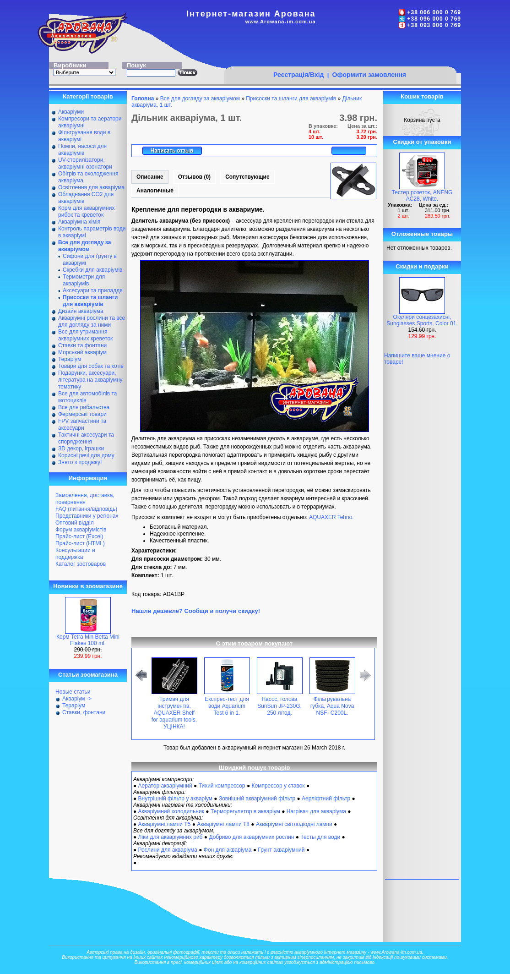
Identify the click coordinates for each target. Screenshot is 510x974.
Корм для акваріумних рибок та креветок (86, 211)
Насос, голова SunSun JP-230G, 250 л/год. (279, 706)
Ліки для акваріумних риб (170, 837)
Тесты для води (320, 837)
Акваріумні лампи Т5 (164, 824)
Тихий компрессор (222, 785)
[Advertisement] (340, 49)
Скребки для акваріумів (92, 270)
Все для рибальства (83, 407)
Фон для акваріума (228, 850)
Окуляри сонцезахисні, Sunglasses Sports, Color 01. (421, 320)
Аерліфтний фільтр (326, 798)
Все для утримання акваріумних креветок (85, 335)
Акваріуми (71, 112)
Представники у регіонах (86, 516)
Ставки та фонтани (82, 345)
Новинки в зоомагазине (88, 586)
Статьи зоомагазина (88, 674)
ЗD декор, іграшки (81, 448)
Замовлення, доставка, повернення (84, 498)
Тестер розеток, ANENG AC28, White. (422, 195)
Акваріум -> (77, 698)
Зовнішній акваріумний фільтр (257, 798)
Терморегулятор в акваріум (245, 811)
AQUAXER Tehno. (331, 517)
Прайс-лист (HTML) (80, 543)
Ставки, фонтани (83, 712)
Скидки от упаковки (422, 141)
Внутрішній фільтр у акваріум (175, 798)
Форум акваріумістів (80, 529)
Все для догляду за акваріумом (200, 98)
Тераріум (69, 359)
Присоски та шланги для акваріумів (291, 98)
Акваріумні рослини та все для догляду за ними (91, 321)
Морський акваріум (82, 352)
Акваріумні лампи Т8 (223, 824)
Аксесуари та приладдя (93, 290)
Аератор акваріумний (165, 785)
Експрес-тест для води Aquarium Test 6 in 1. (227, 706)
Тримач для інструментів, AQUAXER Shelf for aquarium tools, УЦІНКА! (174, 713)
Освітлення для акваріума (91, 187)
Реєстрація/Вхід (298, 74)
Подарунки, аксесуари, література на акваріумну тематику (90, 380)
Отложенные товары (422, 233)
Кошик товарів (422, 96)
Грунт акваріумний (281, 850)
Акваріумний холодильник (171, 811)
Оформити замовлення (369, 74)
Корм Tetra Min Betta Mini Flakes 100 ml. (87, 640)
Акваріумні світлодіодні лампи (294, 824)
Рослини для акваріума (167, 850)
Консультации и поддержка (75, 553)
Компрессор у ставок (277, 785)
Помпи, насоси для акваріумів (82, 149)
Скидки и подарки (422, 266)
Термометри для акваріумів (84, 280)
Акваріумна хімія (79, 222)
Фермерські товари (82, 414)
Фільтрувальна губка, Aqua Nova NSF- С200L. (332, 706)
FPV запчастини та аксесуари (82, 424)
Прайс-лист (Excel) (79, 536)
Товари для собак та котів (91, 366)
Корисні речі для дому (86, 455)
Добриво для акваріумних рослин (251, 837)
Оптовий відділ (74, 523)
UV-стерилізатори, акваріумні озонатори (85, 163)
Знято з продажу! (80, 462)
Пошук (136, 65)
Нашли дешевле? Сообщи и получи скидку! (195, 610)
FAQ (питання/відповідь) (86, 509)
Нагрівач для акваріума (316, 811)
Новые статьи (73, 692)
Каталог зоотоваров (80, 564)
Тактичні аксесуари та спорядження (86, 438)
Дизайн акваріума (80, 311)
